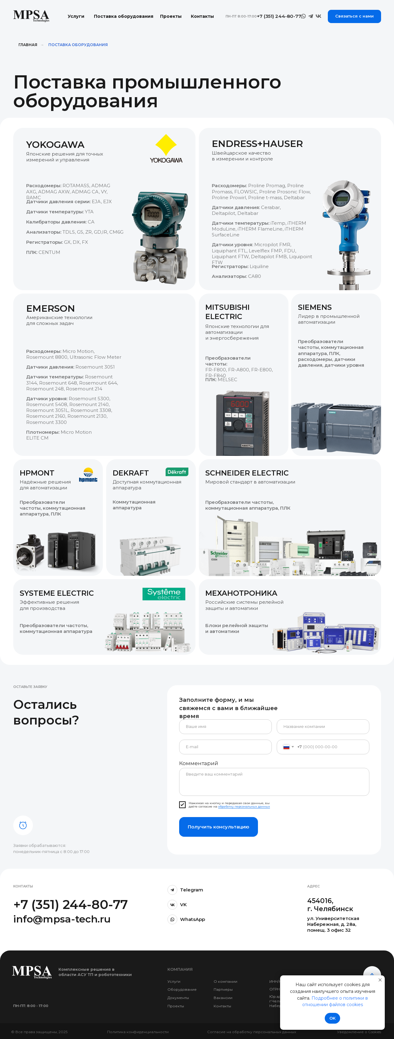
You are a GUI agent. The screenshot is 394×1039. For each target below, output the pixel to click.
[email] (225, 747)
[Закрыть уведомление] (380, 980)
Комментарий (198, 763)
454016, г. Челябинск (330, 905)
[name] (225, 726)
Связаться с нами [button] (354, 16)
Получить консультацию (218, 827)
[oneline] (323, 726)
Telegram (191, 890)
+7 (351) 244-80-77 (70, 904)
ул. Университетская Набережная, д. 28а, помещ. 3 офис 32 (333, 924)
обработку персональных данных (244, 806)
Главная (27, 44)
